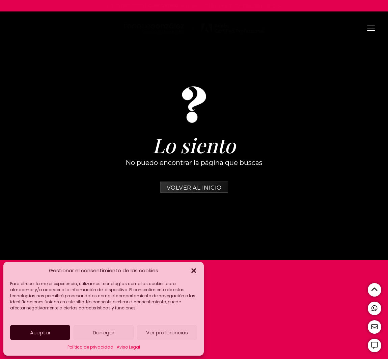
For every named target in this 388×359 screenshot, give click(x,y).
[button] (193, 270)
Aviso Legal (128, 347)
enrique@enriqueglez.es (253, 5)
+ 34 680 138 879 (200, 5)
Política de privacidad (90, 347)
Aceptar (40, 332)
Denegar (103, 332)
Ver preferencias (167, 332)
